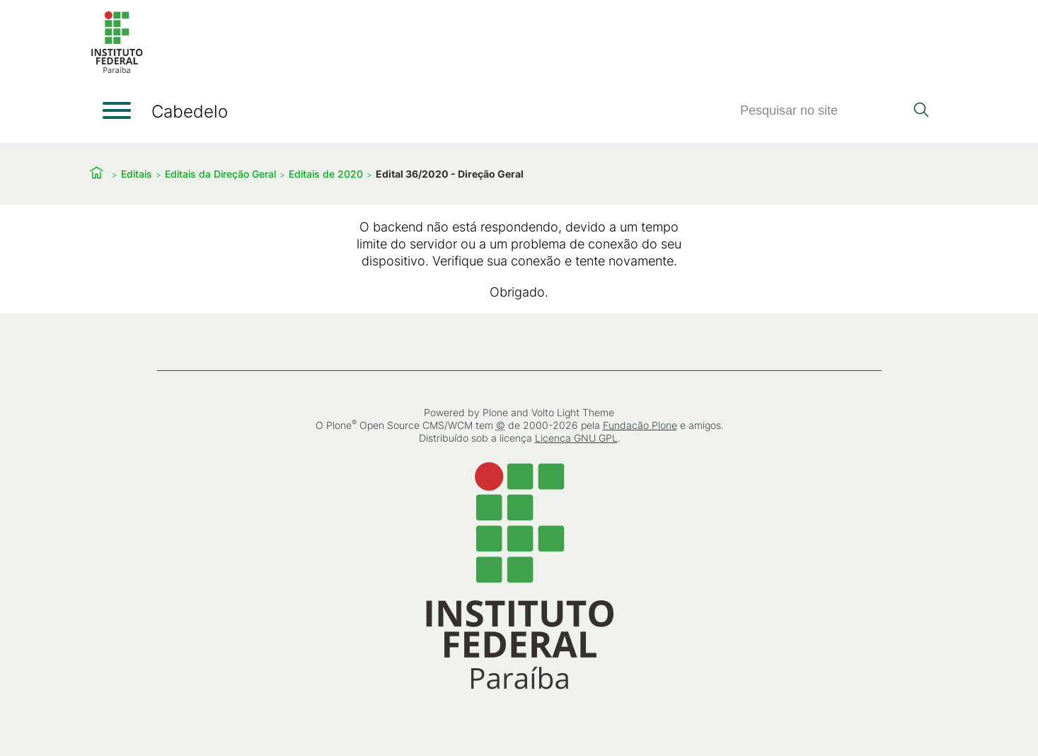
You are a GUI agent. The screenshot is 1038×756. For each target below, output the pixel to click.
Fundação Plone (639, 425)
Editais (136, 174)
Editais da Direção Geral (220, 174)
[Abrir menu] (116, 110)
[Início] (117, 70)
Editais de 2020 (326, 174)
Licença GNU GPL (575, 438)
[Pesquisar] (822, 111)
